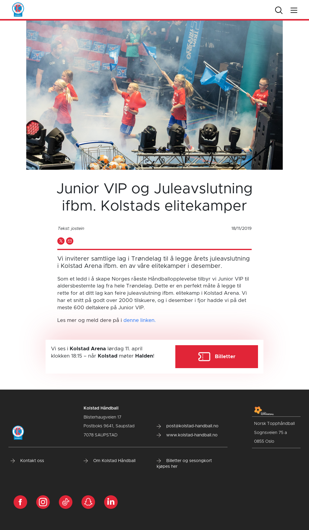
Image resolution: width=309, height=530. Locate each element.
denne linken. (139, 320)
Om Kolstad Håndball (109, 461)
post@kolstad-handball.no (187, 426)
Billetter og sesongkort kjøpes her (184, 464)
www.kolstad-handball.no (187, 435)
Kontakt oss (27, 461)
